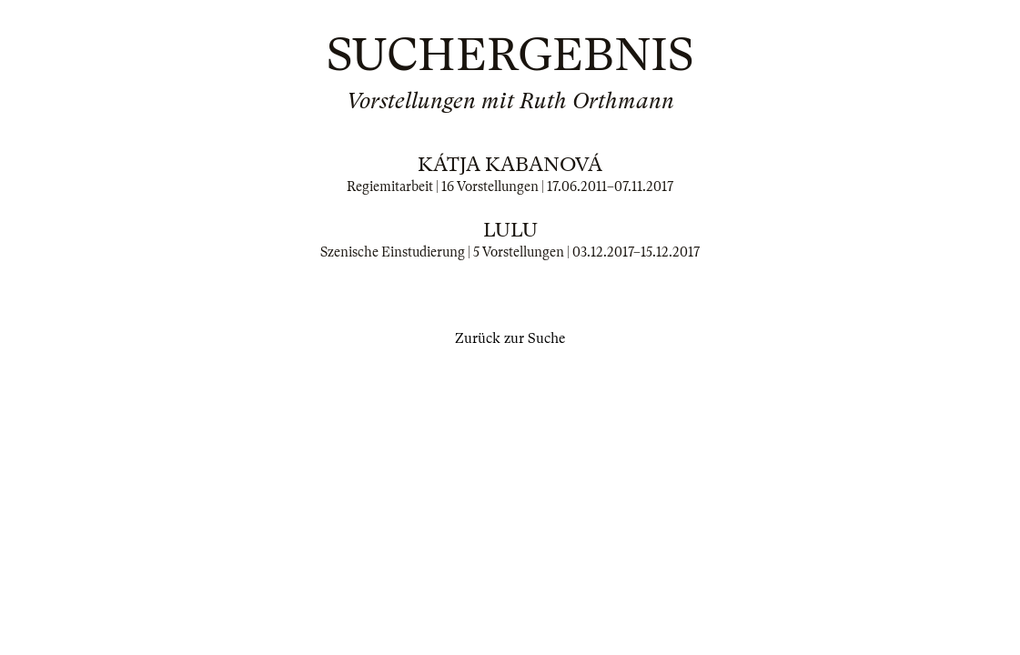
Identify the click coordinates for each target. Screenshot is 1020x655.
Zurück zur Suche (510, 338)
